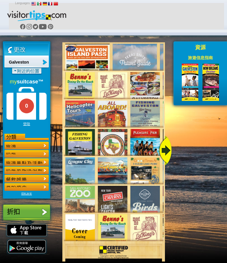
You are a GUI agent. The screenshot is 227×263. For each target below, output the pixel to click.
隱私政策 (26, 193)
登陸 (26, 124)
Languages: (22, 3)
